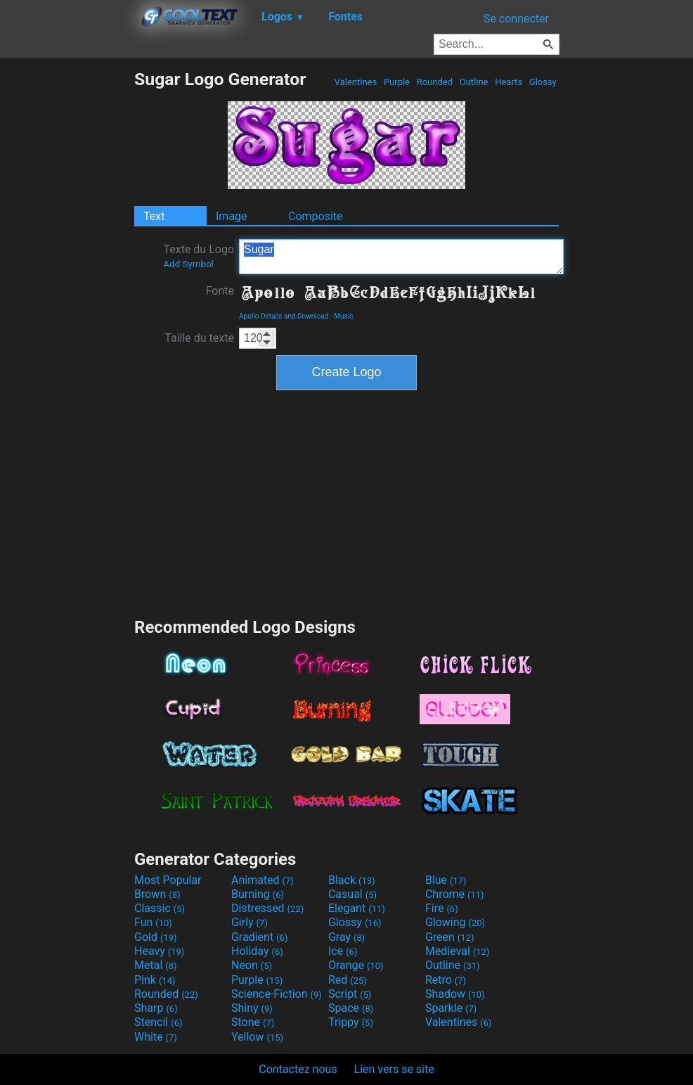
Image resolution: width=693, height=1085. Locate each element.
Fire (441, 908)
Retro (445, 980)
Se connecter (516, 18)
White (155, 1037)
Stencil (158, 1022)
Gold (155, 937)
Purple (397, 82)
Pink (155, 980)
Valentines (355, 82)
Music (343, 316)
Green (449, 937)
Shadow (455, 994)
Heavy (159, 951)
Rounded (434, 82)
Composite (315, 216)
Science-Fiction (276, 994)
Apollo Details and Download (284, 316)
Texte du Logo (198, 256)
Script (350, 994)
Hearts (508, 82)
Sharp (156, 1008)
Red (347, 980)
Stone (252, 1022)
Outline (473, 82)
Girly (249, 922)
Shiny (252, 1008)
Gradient (259, 937)
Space (350, 1008)
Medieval (457, 951)
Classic (159, 908)
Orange (356, 965)
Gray (346, 937)
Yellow (257, 1037)
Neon (251, 965)
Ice (342, 951)
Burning (257, 894)
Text (153, 216)
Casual (352, 894)
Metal (155, 965)
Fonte (220, 290)
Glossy (543, 82)
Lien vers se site (394, 1069)
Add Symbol (188, 264)
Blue (446, 880)
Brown (157, 894)
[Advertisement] (67, 280)
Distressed (267, 908)
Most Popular (168, 880)
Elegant (356, 908)
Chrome (454, 894)
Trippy (350, 1022)
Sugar (401, 256)
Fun (153, 922)
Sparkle (451, 1008)
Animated (262, 880)
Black (351, 880)
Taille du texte (199, 338)
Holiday (257, 951)
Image (231, 216)
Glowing (455, 922)
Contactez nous (298, 1069)
